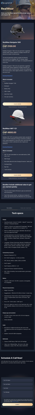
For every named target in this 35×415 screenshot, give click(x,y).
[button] (23, 3)
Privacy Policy (15, 401)
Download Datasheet (7, 147)
